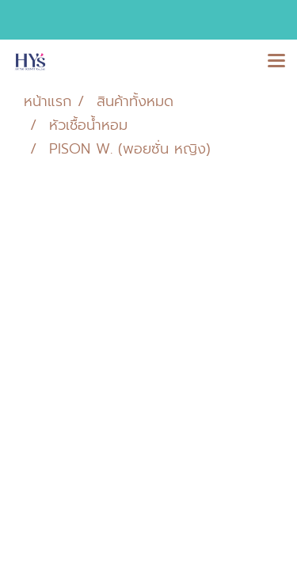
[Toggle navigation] (276, 61)
